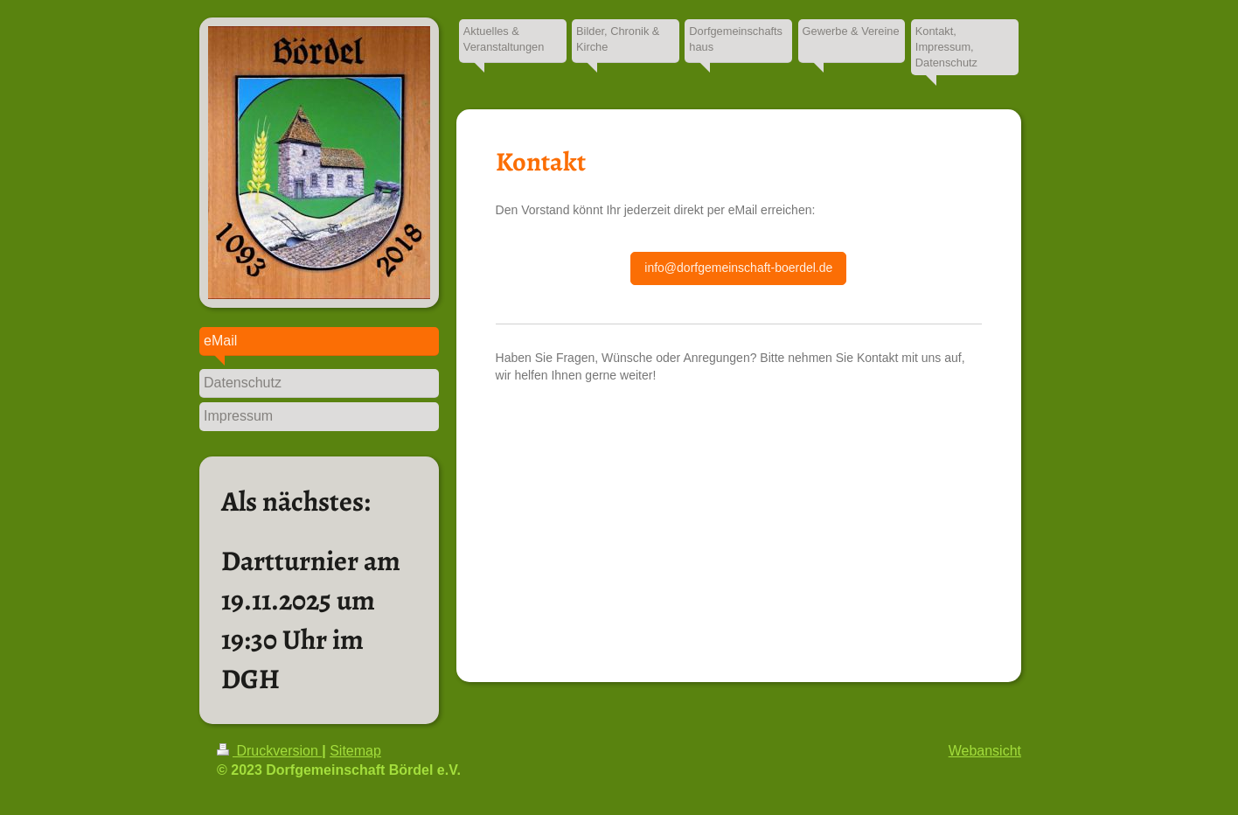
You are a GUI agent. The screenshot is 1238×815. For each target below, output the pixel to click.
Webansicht (985, 750)
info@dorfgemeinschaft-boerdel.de (738, 268)
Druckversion (269, 750)
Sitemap (355, 750)
